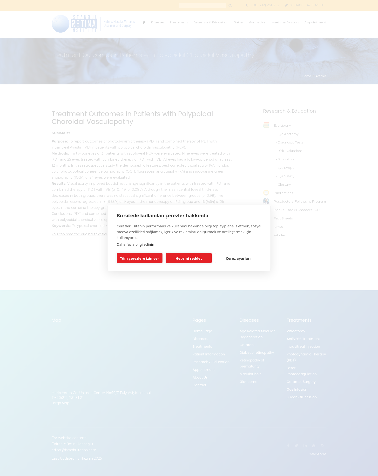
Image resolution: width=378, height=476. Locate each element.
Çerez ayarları (238, 258)
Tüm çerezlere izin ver (139, 258)
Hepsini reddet (189, 258)
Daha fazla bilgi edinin (135, 244)
